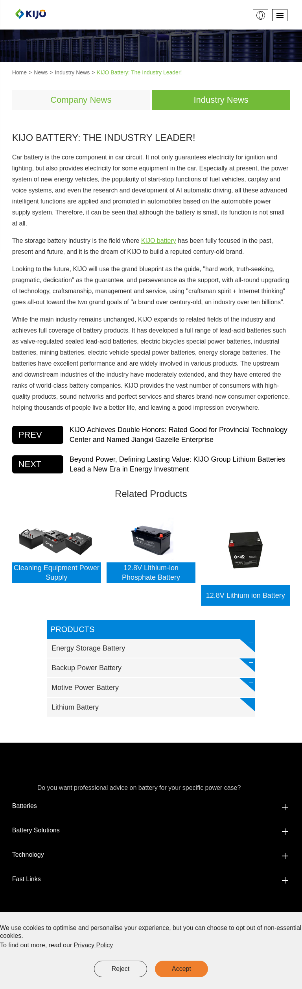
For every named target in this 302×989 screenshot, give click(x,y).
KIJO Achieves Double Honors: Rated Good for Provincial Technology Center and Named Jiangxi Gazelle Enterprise (178, 435)
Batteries (151, 806)
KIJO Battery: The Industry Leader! (139, 72)
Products (72, 629)
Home (19, 72)
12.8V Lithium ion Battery (245, 595)
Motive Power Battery (153, 685)
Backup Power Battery (153, 665)
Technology (151, 854)
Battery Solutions (151, 830)
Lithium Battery (153, 705)
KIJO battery (158, 240)
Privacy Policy (93, 945)
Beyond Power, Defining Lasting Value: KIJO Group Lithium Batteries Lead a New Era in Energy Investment (177, 464)
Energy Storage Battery (153, 646)
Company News (80, 100)
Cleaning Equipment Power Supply (56, 572)
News (41, 72)
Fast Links (151, 879)
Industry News (72, 72)
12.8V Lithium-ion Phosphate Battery (151, 572)
